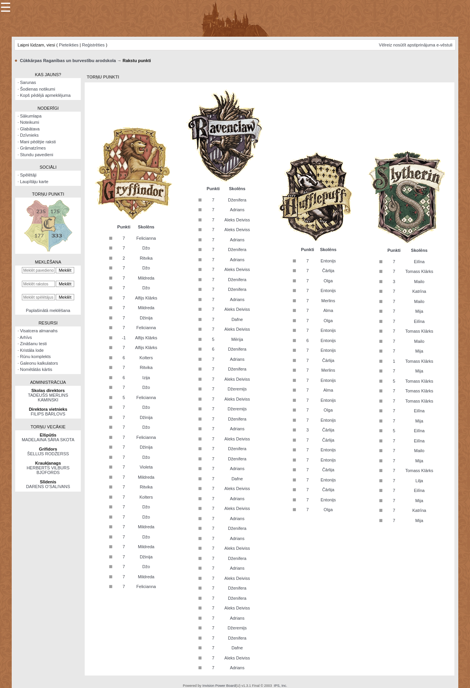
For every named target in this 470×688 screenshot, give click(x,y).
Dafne (237, 319)
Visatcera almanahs (38, 330)
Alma (328, 310)
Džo (146, 248)
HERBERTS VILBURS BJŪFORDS (48, 470)
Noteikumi (29, 122)
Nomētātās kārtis (36, 369)
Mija (419, 311)
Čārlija (328, 270)
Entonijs (328, 260)
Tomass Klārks (419, 271)
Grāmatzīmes (33, 148)
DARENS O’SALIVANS (48, 486)
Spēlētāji (28, 175)
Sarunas (28, 82)
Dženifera (237, 200)
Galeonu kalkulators (39, 363)
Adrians (237, 209)
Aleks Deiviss (237, 219)
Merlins (328, 300)
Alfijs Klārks (146, 298)
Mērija (237, 339)
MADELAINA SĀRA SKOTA (48, 439)
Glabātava (29, 129)
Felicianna (146, 238)
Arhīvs (26, 337)
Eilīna (419, 261)
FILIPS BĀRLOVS (48, 414)
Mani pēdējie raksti (38, 141)
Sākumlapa (30, 116)
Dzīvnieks (29, 135)
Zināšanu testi (33, 343)
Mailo (419, 281)
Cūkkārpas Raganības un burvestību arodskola (68, 60)
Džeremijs (237, 389)
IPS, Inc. (280, 686)
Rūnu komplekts (35, 356)
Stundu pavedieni (36, 154)
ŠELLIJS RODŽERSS (48, 453)
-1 (124, 337)
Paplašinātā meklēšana (48, 310)
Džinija (146, 317)
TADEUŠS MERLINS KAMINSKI (48, 397)
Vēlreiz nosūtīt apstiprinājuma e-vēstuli (415, 45)
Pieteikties (68, 45)
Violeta (146, 467)
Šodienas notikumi (37, 89)
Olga (328, 280)
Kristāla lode (32, 350)
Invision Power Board (218, 686)
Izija (146, 377)
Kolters (146, 357)
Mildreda (146, 278)
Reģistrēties (93, 45)
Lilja (419, 480)
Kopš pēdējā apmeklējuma (45, 95)
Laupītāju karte (34, 181)
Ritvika (146, 258)
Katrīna (419, 291)
